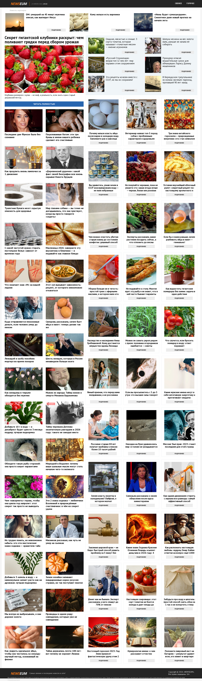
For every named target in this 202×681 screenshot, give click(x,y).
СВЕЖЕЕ (178, 3)
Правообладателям (14, 680)
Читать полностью (44, 104)
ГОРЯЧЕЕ (190, 3)
